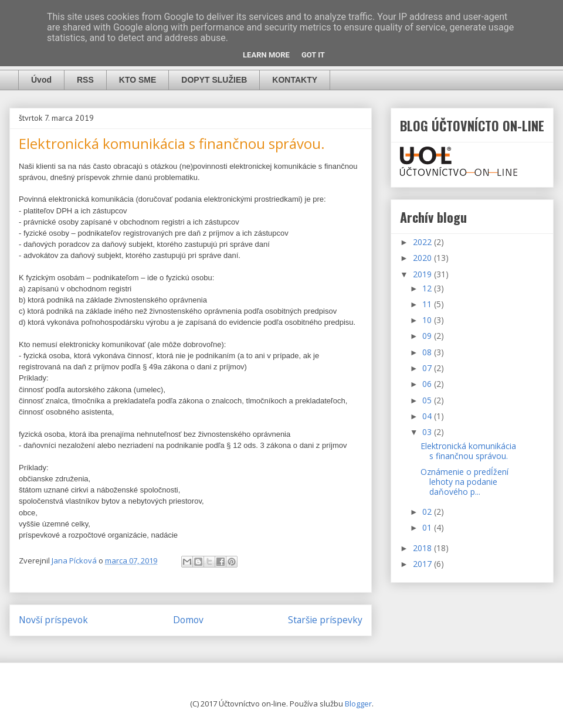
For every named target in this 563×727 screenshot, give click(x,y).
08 (428, 352)
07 (428, 367)
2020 (423, 257)
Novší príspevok (53, 619)
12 (428, 288)
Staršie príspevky (325, 619)
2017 (423, 563)
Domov (188, 619)
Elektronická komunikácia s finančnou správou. (468, 450)
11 (428, 304)
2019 (423, 274)
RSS (85, 79)
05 (428, 400)
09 (428, 335)
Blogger (358, 703)
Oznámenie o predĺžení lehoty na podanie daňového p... (464, 481)
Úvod (41, 79)
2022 (423, 241)
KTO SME (138, 79)
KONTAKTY (294, 79)
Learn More (266, 54)
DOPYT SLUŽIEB (214, 79)
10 (428, 319)
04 (428, 416)
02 (428, 511)
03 (428, 431)
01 (428, 527)
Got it (313, 54)
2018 (423, 547)
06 (428, 383)
